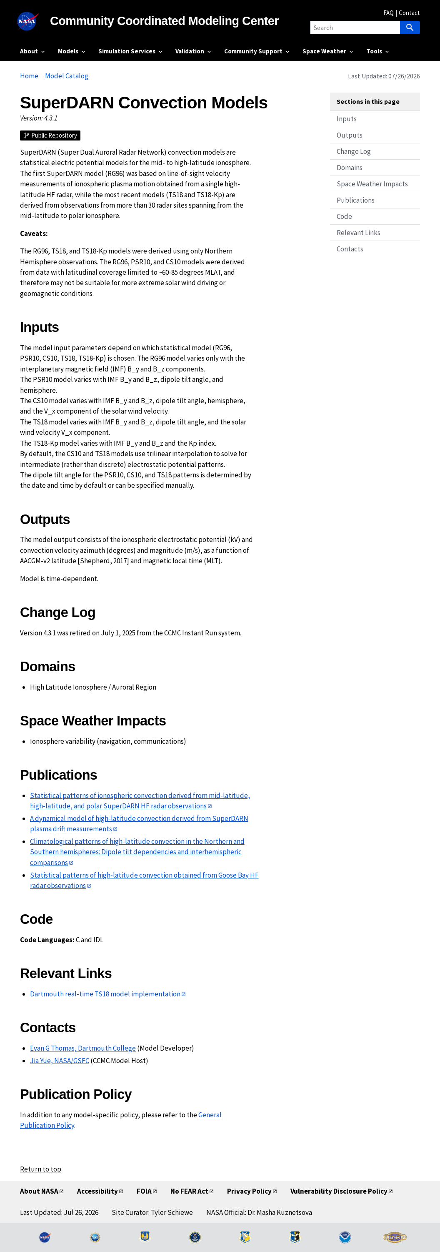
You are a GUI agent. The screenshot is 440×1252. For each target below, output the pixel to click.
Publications (356, 200)
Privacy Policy (249, 1191)
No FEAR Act (189, 1191)
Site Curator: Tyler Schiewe (152, 1212)
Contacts (350, 248)
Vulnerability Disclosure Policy (339, 1191)
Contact (409, 12)
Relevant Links (358, 232)
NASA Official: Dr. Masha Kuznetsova (259, 1212)
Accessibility (97, 1191)
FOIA (144, 1191)
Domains (349, 167)
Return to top (40, 1169)
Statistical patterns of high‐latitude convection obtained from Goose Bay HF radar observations (144, 880)
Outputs (349, 135)
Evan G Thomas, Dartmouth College (83, 1048)
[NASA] (35, 21)
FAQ (388, 12)
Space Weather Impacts (372, 183)
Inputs (347, 118)
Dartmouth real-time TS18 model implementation (105, 994)
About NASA (39, 1191)
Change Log (354, 151)
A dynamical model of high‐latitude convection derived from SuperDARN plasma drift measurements (139, 823)
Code (344, 216)
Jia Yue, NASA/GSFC (59, 1060)
